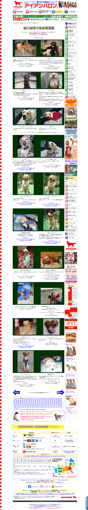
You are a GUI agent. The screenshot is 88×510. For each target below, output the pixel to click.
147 (56, 401)
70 (58, 405)
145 (61, 401)
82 (38, 405)
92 (22, 405)
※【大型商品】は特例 (69, 441)
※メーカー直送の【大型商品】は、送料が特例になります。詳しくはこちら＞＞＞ (29, 473)
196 (50, 399)
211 (18, 399)
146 (58, 401)
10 (58, 407)
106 (46, 403)
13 (53, 407)
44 (51, 406)
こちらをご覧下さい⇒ (59, 482)
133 (37, 402)
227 (34, 398)
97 (14, 405)
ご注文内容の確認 (61, 493)
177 (42, 400)
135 (33, 402)
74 (51, 405)
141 (20, 402)
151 (48, 401)
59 (27, 406)
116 (25, 403)
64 (18, 406)
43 (53, 406)
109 (39, 403)
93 (20, 405)
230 (27, 398)
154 (42, 401)
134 (35, 402)
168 (61, 400)
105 (48, 403)
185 (25, 400)
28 (28, 407)
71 (56, 405)
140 (22, 402)
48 (45, 406)
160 (29, 401)
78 (45, 405)
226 (36, 398)
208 (25, 399)
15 (50, 407)
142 (18, 402)
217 (55, 398)
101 (56, 403)
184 (27, 400)
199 (44, 399)
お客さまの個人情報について (33, 493)
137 (29, 402)
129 (46, 402)
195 (52, 399)
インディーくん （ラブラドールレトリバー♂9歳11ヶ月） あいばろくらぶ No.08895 (25, 168)
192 (58, 399)
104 (50, 403)
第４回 (40, 409)
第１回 (30, 409)
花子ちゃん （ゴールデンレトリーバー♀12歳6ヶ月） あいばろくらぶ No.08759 (25, 239)
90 (25, 405)
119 (18, 403)
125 (54, 402)
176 (44, 400)
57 (30, 406)
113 (31, 403)
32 (22, 407)
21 (40, 407)
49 (43, 406)
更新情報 (18, 493)
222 (44, 398)
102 (54, 403)
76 (48, 405)
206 (29, 399)
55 (33, 406)
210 (20, 399)
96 (15, 405)
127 (50, 402)
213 (14, 399)
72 (55, 405)
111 (35, 403)
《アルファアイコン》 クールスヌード (71, 407)
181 (33, 400)
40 (58, 406)
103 (52, 403)
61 (23, 406)
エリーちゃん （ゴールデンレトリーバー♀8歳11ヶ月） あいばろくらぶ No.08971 (51, 242)
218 (53, 398)
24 (35, 407)
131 (42, 402)
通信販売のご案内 (23, 493)
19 (43, 407)
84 (35, 405)
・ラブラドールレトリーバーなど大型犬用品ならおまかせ (45, 504)
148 (54, 401)
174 (48, 400)
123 (58, 402)
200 (42, 399)
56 (32, 406)
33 (20, 407)
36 (15, 407)
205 (31, 399)
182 (31, 400)
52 (38, 406)
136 (31, 402)
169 (58, 400)
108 (42, 403)
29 (27, 407)
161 (27, 401)
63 (20, 406)
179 (37, 400)
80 (41, 405)
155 (39, 401)
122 (61, 402)
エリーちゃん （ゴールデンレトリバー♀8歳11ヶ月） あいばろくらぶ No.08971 (25, 346)
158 (33, 401)
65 (17, 406)
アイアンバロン (16, 22)
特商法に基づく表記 (70, 493)
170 (56, 400)
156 (37, 401)
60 (25, 406)
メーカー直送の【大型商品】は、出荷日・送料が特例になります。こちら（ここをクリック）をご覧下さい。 (45, 455)
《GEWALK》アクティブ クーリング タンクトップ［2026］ (71, 358)
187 (20, 400)
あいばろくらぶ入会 (44, 493)
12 (55, 407)
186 (22, 400)
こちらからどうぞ (43, 33)
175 (46, 400)
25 (33, 407)
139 (25, 402)
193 (56, 399)
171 (54, 400)
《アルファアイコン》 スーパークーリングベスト (71, 375)
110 (37, 403)
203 (35, 399)
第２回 (33, 409)
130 (44, 402)
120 (16, 403)
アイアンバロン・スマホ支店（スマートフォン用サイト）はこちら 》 (45, 501)
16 (48, 407)
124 (56, 402)
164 (20, 401)
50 (41, 406)
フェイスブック (33, 486)
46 (48, 406)
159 (31, 401)
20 (41, 407)
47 (46, 406)
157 (35, 401)
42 (55, 406)
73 (53, 405)
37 (14, 407)
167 (14, 401)
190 (14, 400)
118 (20, 403)
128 (48, 402)
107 (44, 403)
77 (46, 405)
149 (52, 401)
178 (39, 400)
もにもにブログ (56, 486)
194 (54, 399)
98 (62, 403)
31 (23, 407)
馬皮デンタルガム (71, 343)
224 (40, 398)
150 (50, 401)
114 (29, 403)
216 (57, 398)
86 (32, 405)
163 (22, 401)
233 (23, 398)
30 (25, 407)
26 (32, 407)
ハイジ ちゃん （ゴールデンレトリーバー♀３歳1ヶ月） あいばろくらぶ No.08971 (51, 204)
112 (33, 403)
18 (45, 407)
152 (46, 401)
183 (29, 400)
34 (18, 407)
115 (27, 403)
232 (25, 398)
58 (28, 406)
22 (38, 407)
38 (61, 406)
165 (18, 401)
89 (27, 405)
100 (58, 403)
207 (27, 399)
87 (30, 405)
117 (22, 403)
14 (51, 407)
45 (50, 406)
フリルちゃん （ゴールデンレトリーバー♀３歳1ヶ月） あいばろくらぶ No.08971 (25, 203)
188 (18, 400)
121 (14, 403)
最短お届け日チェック (53, 493)
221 (46, 398)
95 (17, 405)
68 (61, 405)
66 (15, 406)
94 (18, 405)
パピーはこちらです (38, 37)
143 (16, 402)
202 (37, 399)
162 (25, 401)
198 (46, 399)
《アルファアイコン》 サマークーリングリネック (71, 391)
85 (33, 405)
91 (23, 405)
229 (30, 398)
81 (40, 405)
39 (59, 406)
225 (38, 398)
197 (48, 399)
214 (61, 398)
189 (16, 400)
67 (14, 406)
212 (16, 399)
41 (56, 406)
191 (61, 399)
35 (17, 407)
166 (16, 401)
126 (52, 402)
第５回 (43, 409)
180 (35, 400)
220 (48, 398)
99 (60, 403)
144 (14, 402)
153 (44, 401)
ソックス (32, 379)
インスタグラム (45, 486)
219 (50, 398)
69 (59, 405)
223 (42, 398)
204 (33, 399)
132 (39, 402)
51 (40, 406)
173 (50, 400)
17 (46, 407)
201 (39, 399)
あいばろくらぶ (23, 22)
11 (56, 407)
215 (59, 398)
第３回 (36, 409)
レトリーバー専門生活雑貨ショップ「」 (45, 505)
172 (52, 400)
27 (30, 407)
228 (32, 398)
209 (22, 399)
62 (22, 406)
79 (43, 405)
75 (50, 405)
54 (35, 406)
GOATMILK (55, 63)
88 (28, 405)
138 (27, 402)
